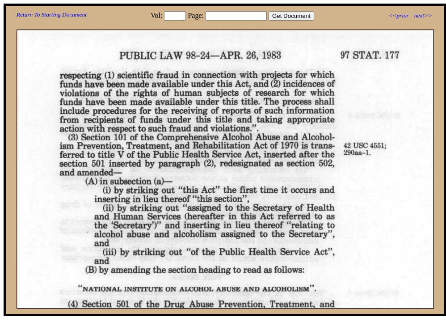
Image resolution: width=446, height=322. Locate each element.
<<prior (398, 15)
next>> (423, 15)
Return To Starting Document (52, 14)
